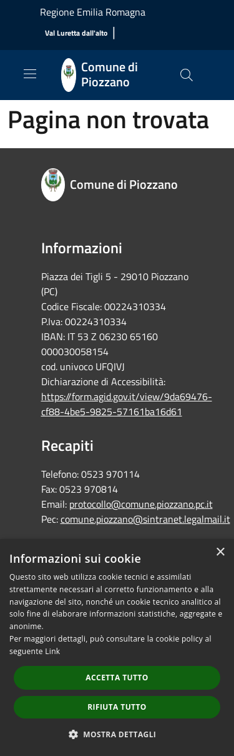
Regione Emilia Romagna (92, 11)
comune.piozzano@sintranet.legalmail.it (145, 519)
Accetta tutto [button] (116, 677)
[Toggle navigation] (29, 73)
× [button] (220, 552)
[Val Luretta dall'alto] (76, 33)
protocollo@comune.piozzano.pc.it (141, 504)
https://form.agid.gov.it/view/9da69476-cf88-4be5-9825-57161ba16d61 (126, 404)
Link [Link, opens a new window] (52, 651)
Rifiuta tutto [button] (117, 707)
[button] (117, 734)
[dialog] (117, 647)
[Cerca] (186, 75)
